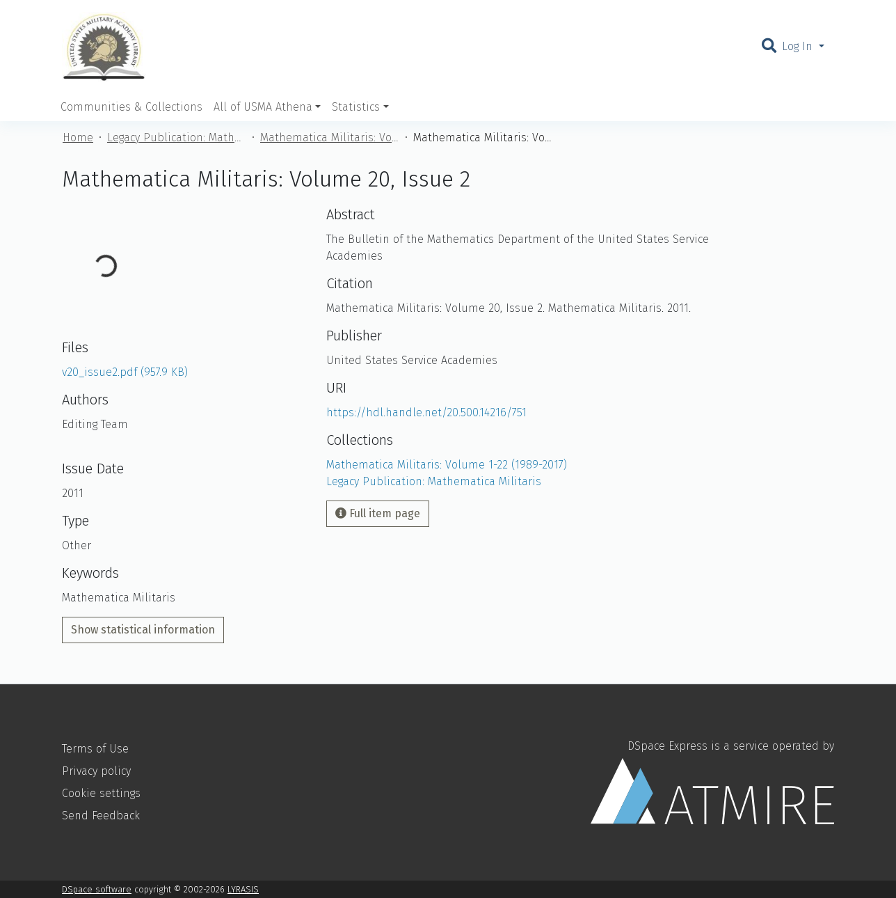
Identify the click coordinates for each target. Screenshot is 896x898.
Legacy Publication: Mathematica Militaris (176, 137)
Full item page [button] (377, 513)
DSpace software (96, 889)
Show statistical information (143, 629)
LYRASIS (243, 889)
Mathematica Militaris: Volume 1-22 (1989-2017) (329, 137)
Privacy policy (96, 771)
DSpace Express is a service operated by (712, 781)
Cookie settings (101, 793)
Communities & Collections (131, 106)
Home (78, 137)
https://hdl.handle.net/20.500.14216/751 (426, 412)
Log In (799, 46)
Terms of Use (95, 748)
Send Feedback (101, 815)
